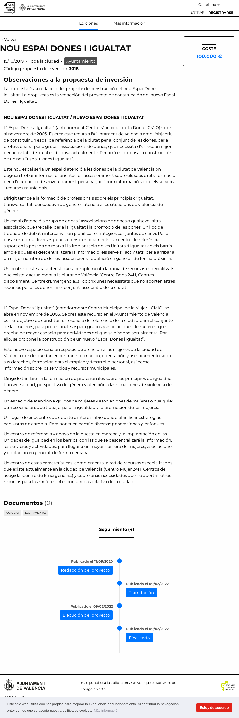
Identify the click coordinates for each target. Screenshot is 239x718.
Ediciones (88, 23)
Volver (8, 39)
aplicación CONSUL (127, 683)
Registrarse (221, 12)
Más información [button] (107, 710)
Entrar (197, 12)
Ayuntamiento (81, 61)
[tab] (116, 531)
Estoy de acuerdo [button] (214, 708)
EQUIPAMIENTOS (35, 512)
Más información (129, 23)
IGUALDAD (12, 512)
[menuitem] (197, 12)
